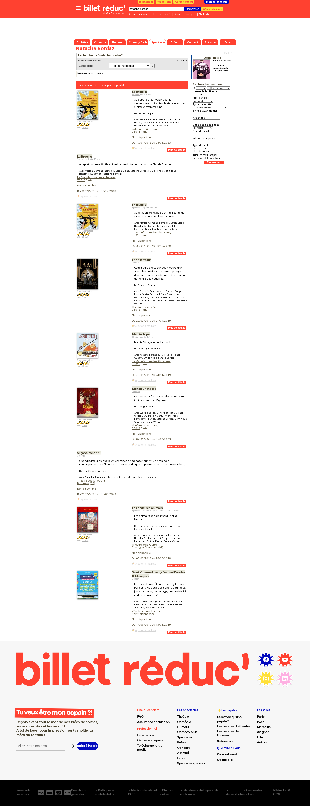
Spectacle (184, 737)
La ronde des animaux (147, 508)
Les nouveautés (162, 14)
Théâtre (136, 94)
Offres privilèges (212, 9)
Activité (183, 753)
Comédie (136, 263)
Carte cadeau (184, 1)
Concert (135, 579)
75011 (136, 132)
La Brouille (139, 92)
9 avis (84, 297)
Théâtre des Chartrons (91, 480)
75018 (81, 180)
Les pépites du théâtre (233, 726)
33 (92, 483)
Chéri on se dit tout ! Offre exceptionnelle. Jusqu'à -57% (221, 65)
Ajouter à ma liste (145, 148)
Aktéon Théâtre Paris (145, 129)
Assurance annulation (153, 722)
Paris (261, 717)
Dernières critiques (185, 14)
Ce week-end (227, 755)
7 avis (84, 425)
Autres (262, 742)
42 (151, 614)
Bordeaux (83, 483)
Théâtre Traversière (144, 307)
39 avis (85, 127)
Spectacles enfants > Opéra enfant (148, 511)
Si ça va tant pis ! (89, 453)
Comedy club (187, 732)
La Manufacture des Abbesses (96, 177)
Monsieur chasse (144, 388)
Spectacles (82, 159)
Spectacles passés (191, 763)
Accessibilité (234, 794)
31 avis (85, 540)
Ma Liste (204, 14)
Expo (181, 758)
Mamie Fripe (141, 334)
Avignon (263, 732)
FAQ (140, 717)
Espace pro (145, 735)
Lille (260, 737)
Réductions (164, 1)
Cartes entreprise (150, 740)
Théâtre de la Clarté (144, 544)
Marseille (264, 727)
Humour (183, 727)
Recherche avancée (140, 14)
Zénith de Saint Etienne (146, 611)
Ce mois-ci (225, 760)
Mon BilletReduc (216, 1)
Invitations (146, 1)
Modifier (183, 60)
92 (160, 547)
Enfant (182, 742)
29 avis (85, 366)
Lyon (260, 722)
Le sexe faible (141, 260)
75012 (136, 309)
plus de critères (202, 151)
